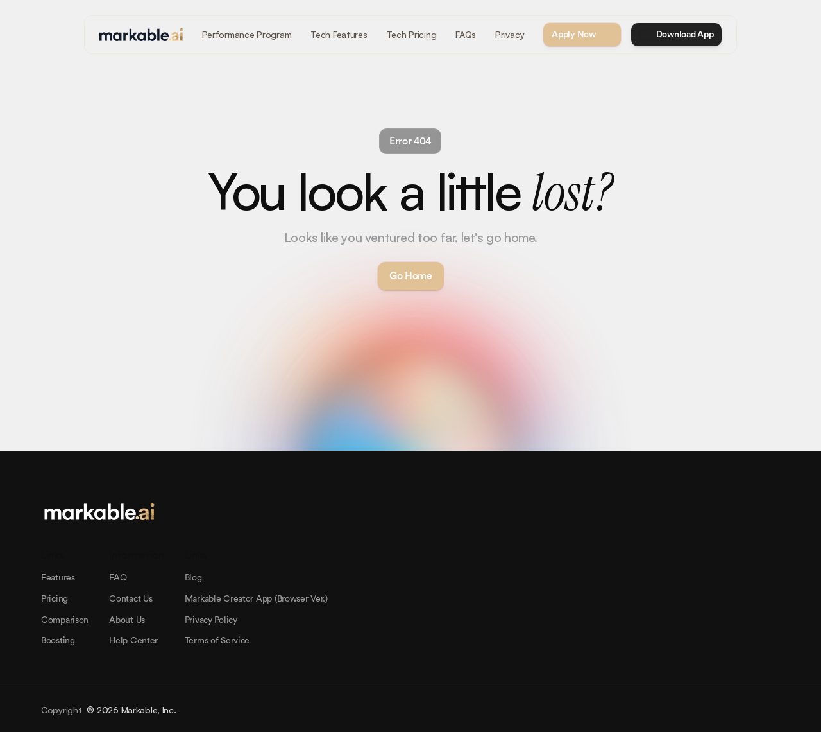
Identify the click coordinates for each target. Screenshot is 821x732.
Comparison (65, 620)
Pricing (54, 599)
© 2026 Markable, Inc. (131, 709)
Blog (193, 577)
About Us (127, 620)
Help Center (133, 640)
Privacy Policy (211, 620)
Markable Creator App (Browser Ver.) (256, 599)
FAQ (117, 577)
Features (58, 577)
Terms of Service (217, 640)
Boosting (58, 640)
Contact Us (130, 599)
